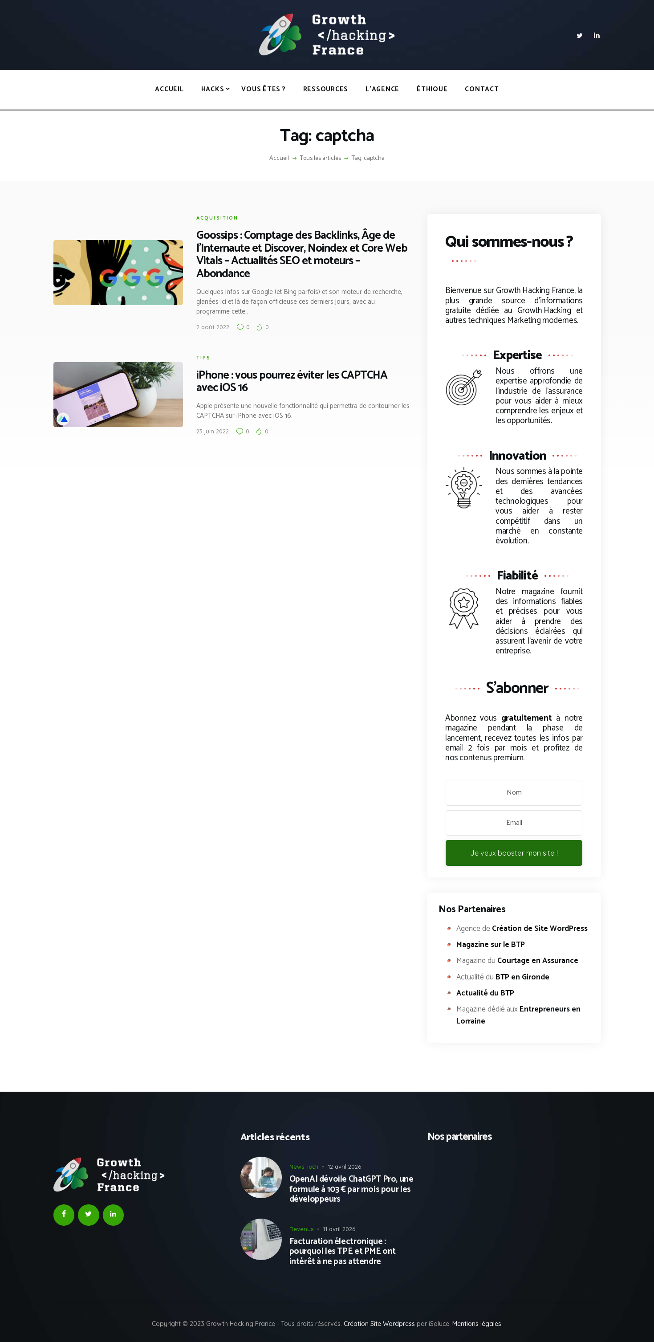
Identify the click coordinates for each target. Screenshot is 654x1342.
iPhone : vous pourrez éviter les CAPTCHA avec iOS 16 (291, 382)
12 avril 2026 (344, 1166)
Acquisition (217, 218)
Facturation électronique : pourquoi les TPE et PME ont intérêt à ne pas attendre (342, 1252)
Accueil (279, 159)
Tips (203, 358)
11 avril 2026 (339, 1228)
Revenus (301, 1228)
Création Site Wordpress (379, 1324)
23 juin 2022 (212, 431)
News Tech (303, 1166)
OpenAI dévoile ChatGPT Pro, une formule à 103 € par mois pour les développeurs (351, 1190)
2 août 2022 (212, 326)
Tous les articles (320, 158)
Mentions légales (476, 1324)
